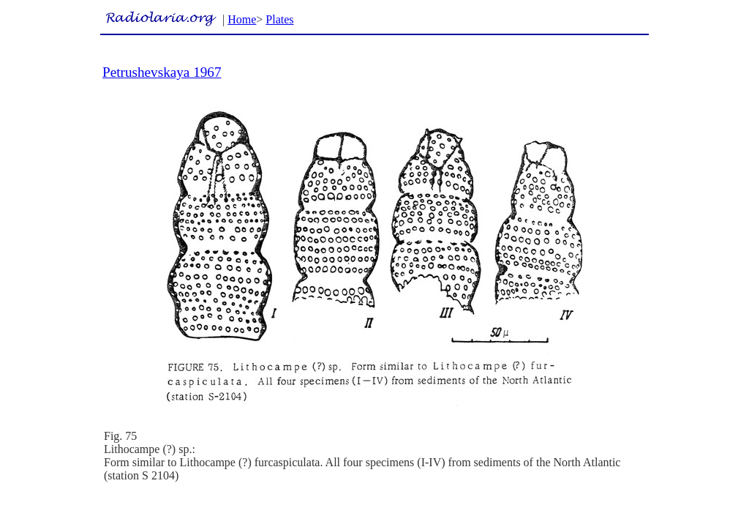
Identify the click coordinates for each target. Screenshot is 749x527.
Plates (279, 19)
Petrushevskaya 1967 (162, 72)
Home (241, 19)
